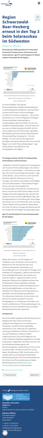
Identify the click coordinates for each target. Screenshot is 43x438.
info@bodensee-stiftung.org (11, 428)
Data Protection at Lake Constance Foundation (18, 410)
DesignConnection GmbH (17, 390)
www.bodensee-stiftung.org (11, 430)
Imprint (4, 407)
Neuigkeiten (18, 46)
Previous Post (10, 375)
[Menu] (39, 3)
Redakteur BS (8, 46)
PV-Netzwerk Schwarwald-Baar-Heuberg (12, 370)
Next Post (34, 375)
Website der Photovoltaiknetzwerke (17, 364)
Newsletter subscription (10, 403)
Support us (6, 405)
